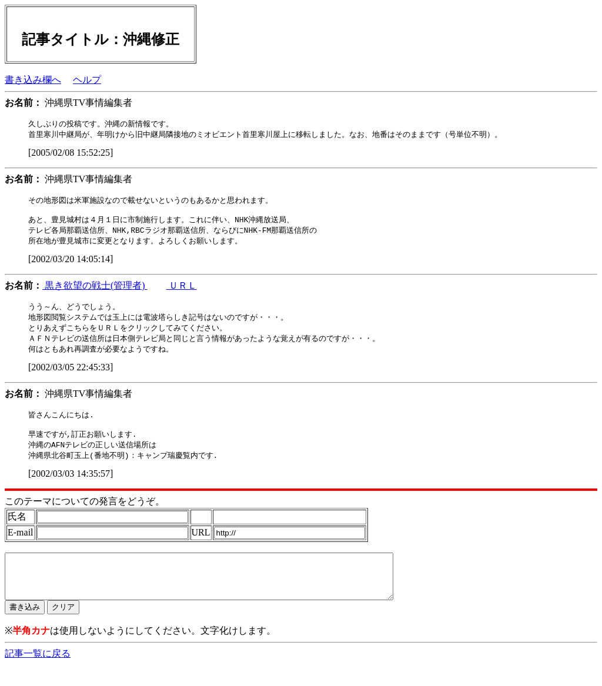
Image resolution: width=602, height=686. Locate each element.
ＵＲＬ (181, 291)
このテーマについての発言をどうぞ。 (85, 513)
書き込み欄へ (33, 80)
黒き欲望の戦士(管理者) (95, 291)
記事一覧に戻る (38, 675)
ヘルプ (87, 80)
